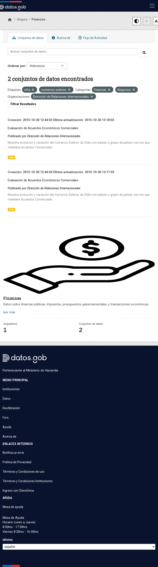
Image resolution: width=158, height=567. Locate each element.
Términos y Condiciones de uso (23, 471)
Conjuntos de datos (27, 37)
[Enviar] (144, 52)
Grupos (22, 19)
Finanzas (38, 19)
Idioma (7, 539)
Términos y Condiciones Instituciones (28, 481)
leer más (9, 312)
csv (11, 157)
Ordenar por (16, 66)
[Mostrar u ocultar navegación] (152, 6)
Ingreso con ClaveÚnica (18, 490)
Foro (6, 417)
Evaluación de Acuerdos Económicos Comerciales (43, 128)
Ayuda (7, 427)
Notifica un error (13, 452)
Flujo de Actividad (92, 37)
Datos (7, 398)
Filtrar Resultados (23, 104)
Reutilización (11, 408)
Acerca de (60, 37)
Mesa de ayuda (13, 507)
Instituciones (11, 389)
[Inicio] (10, 20)
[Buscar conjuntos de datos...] (73, 51)
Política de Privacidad (17, 462)
